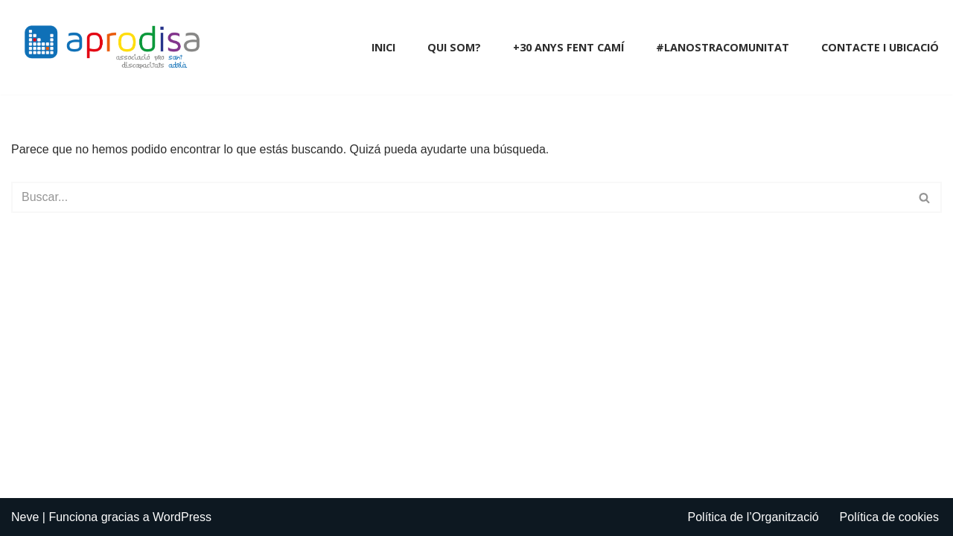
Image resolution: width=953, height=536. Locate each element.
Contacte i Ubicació (880, 47)
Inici (383, 47)
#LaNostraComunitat (722, 47)
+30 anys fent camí (568, 47)
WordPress (182, 517)
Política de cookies (889, 517)
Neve (25, 517)
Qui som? (454, 47)
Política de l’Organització (753, 517)
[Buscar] (459, 197)
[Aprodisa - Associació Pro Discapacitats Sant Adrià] (115, 47)
